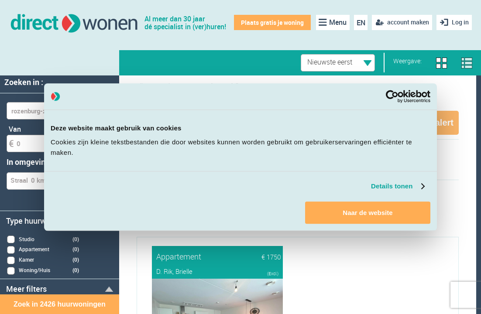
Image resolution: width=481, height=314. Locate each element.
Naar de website (367, 212)
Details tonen (391, 186)
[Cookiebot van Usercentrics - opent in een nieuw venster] (392, 96)
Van (15, 129)
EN (359, 22)
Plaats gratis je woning (271, 22)
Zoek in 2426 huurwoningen (60, 304)
